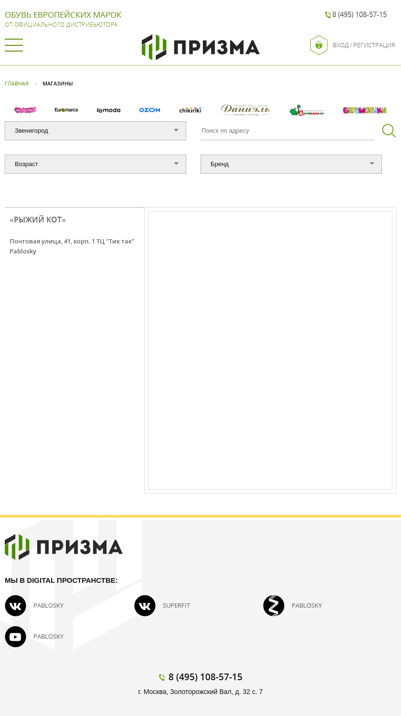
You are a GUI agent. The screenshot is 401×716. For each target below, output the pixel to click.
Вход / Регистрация (352, 45)
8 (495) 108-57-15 (359, 14)
